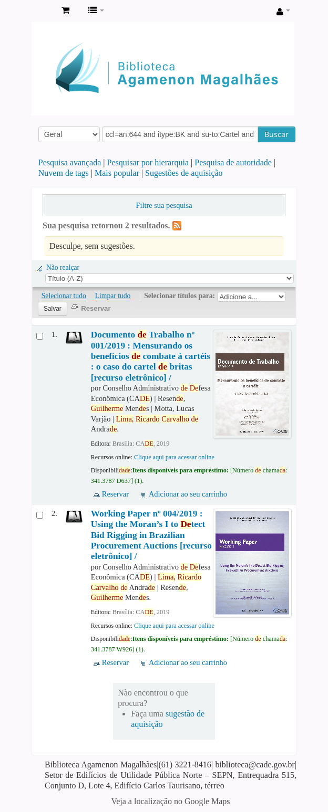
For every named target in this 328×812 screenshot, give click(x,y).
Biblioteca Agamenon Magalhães (42, 11)
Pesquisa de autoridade (233, 162)
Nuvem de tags (63, 172)
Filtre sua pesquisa (164, 205)
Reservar (115, 494)
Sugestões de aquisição (184, 172)
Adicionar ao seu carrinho (188, 494)
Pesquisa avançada (69, 162)
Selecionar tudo (64, 296)
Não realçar (62, 267)
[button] (65, 10)
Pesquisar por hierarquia (148, 162)
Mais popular (117, 172)
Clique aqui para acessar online (174, 457)
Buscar (276, 134)
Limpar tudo (113, 296)
